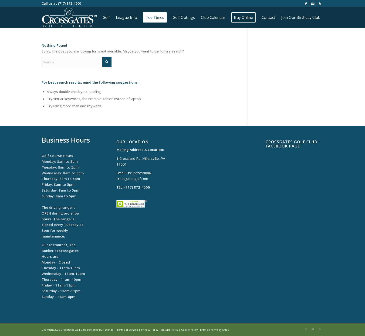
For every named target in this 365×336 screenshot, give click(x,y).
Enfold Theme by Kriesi (214, 329)
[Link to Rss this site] (319, 3)
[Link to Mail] (312, 3)
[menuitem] (106, 17)
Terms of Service (127, 329)
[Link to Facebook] (305, 3)
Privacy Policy (149, 329)
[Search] (77, 62)
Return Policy (169, 329)
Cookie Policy (189, 329)
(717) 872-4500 (69, 3)
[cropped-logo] (69, 17)
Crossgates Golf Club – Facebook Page (293, 144)
